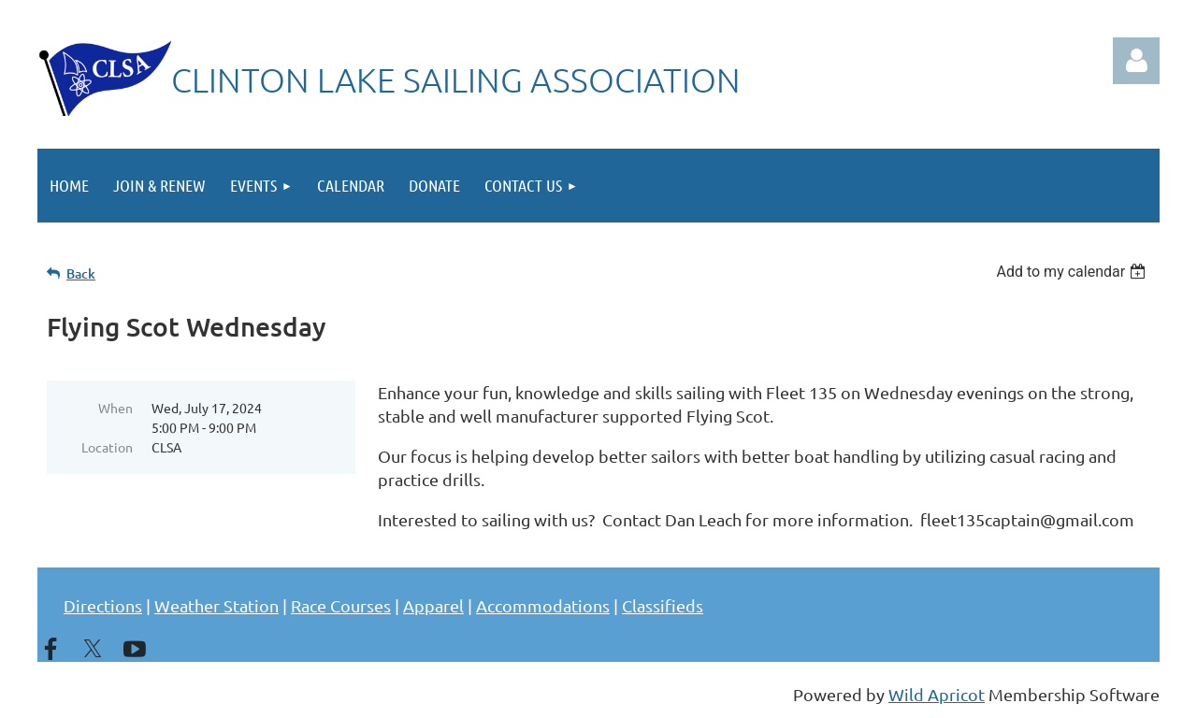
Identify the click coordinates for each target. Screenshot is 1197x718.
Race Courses (341, 605)
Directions (103, 605)
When (115, 407)
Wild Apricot (936, 694)
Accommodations (543, 605)
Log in (1136, 60)
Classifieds (662, 605)
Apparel (433, 605)
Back (80, 273)
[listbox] (1073, 271)
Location (107, 446)
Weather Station (216, 605)
